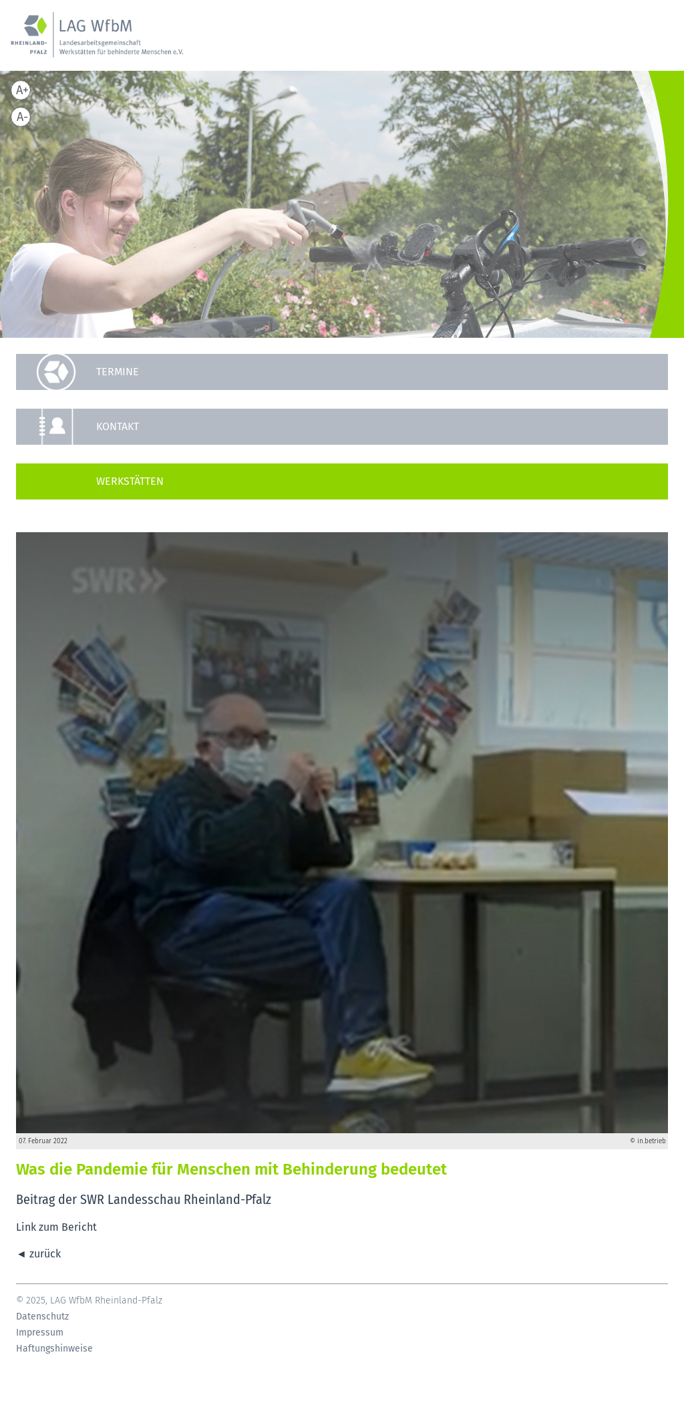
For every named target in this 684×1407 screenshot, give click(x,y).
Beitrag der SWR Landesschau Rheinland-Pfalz (145, 1199)
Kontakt (117, 426)
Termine (117, 371)
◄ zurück (38, 1253)
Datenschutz (42, 1317)
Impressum (39, 1333)
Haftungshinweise (54, 1349)
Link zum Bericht (56, 1227)
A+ (22, 90)
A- (22, 117)
